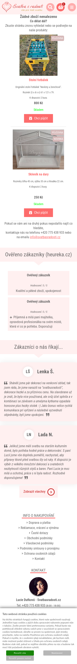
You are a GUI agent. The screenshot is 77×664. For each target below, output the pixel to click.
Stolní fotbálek (38, 80)
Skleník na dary (38, 174)
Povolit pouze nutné (20, 658)
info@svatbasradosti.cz (45, 237)
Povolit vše (20, 653)
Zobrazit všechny (39, 492)
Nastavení (57, 653)
